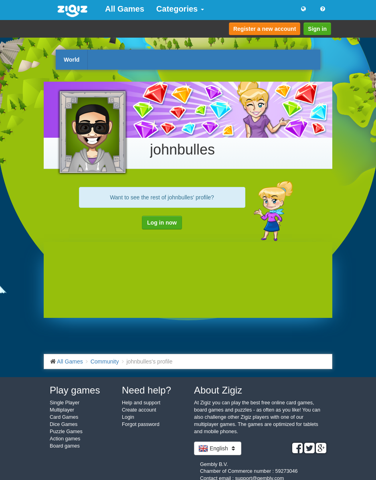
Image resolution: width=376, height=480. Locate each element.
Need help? (146, 390)
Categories (180, 8)
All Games (124, 8)
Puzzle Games (66, 431)
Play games (75, 390)
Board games (65, 446)
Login (128, 417)
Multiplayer (62, 410)
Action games (65, 439)
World (71, 59)
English (217, 448)
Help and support (141, 403)
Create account (139, 410)
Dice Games (63, 424)
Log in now (162, 222)
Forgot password (141, 424)
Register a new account (264, 29)
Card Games (64, 417)
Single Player (64, 403)
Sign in (317, 29)
